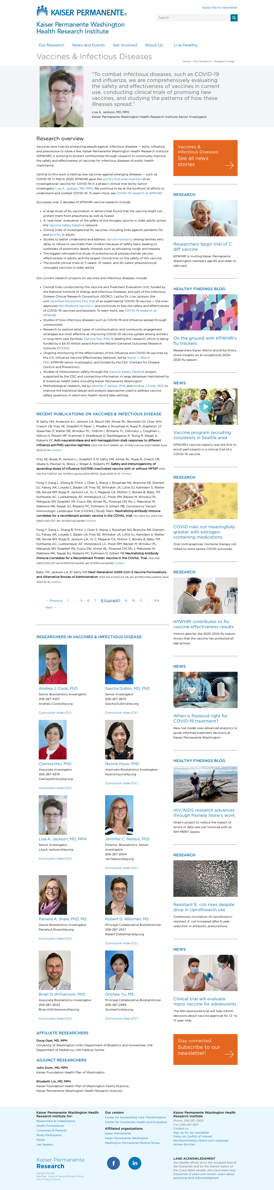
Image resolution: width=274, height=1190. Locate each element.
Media (40, 1140)
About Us (154, 45)
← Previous (54, 600)
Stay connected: (195, 1041)
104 (156, 600)
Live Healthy (186, 45)
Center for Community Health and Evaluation (136, 1122)
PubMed (56, 450)
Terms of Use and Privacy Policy (65, 1176)
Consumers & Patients (51, 1130)
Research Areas (224, 61)
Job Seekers (44, 1144)
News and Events (88, 45)
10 (133, 600)
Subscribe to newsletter (220, 7)
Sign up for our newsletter (191, 1132)
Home (186, 61)
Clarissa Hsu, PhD (97, 338)
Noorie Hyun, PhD (122, 764)
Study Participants (49, 1135)
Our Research (51, 45)
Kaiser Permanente (118, 1133)
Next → (51, 607)
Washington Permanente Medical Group (132, 1143)
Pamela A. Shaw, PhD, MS (62, 919)
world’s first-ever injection (122, 179)
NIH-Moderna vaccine (74, 306)
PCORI (63, 348)
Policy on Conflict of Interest (192, 1136)
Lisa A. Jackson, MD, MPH (74, 188)
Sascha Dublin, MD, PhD (127, 689)
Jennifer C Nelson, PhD (108, 386)
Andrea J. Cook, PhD (148, 386)
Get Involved (125, 45)
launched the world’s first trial (72, 301)
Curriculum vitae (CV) (55, 712)
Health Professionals (50, 1126)
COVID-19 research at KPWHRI (139, 193)
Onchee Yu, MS (119, 994)
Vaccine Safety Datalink (66, 225)
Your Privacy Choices (48, 1179)
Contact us (180, 1128)
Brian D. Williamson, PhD (62, 994)
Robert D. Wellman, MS (127, 919)
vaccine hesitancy (119, 239)
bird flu (55, 234)
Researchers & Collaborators (55, 1121)
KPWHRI (50, 1173)
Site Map (41, 1176)
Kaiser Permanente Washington (126, 1138)
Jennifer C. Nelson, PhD (127, 839)
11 (141, 600)
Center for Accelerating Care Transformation (135, 1117)
